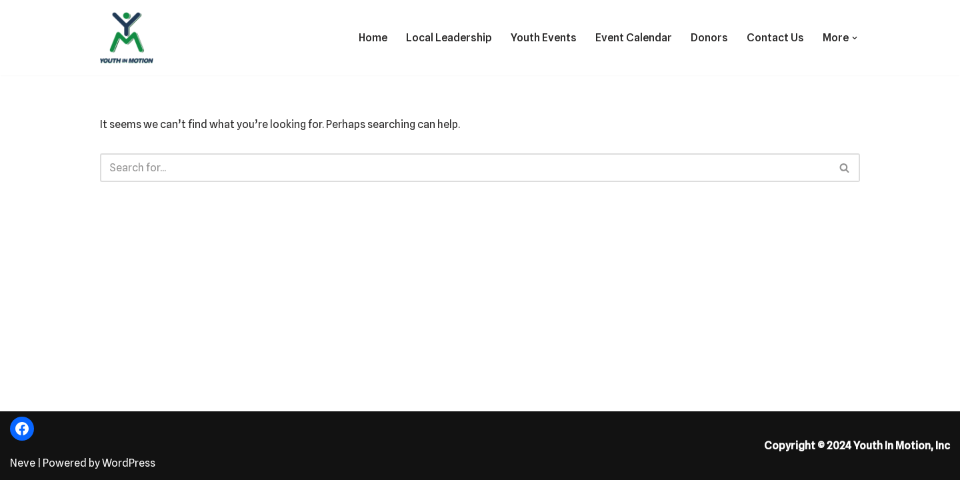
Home (373, 37)
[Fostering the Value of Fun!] (126, 37)
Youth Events (544, 37)
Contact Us (775, 37)
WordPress (128, 463)
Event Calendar (633, 37)
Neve (22, 463)
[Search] (465, 167)
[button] (854, 38)
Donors (709, 37)
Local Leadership (449, 37)
